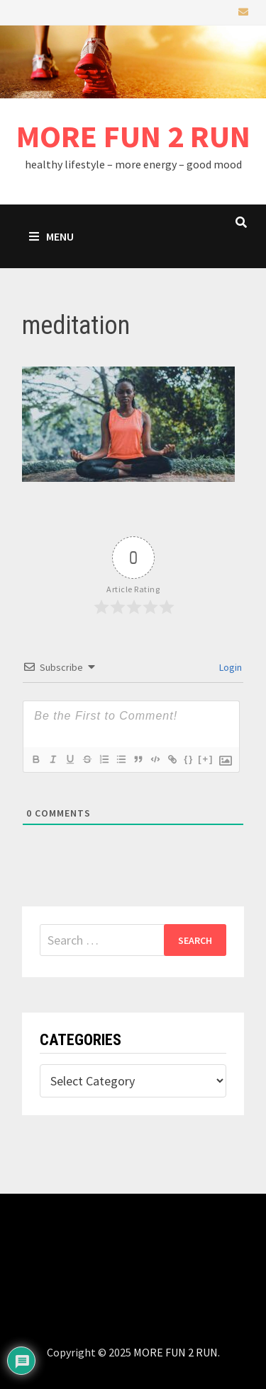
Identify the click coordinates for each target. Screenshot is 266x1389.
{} (189, 759)
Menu (51, 236)
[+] (206, 759)
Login (229, 667)
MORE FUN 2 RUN (133, 136)
